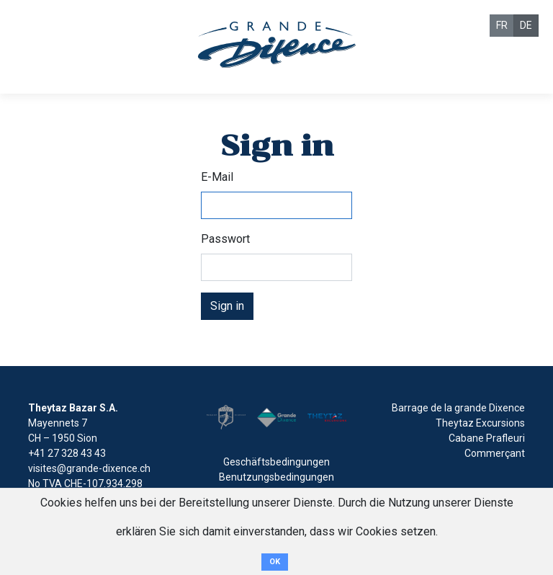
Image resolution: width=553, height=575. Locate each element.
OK (274, 561)
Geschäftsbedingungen (276, 462)
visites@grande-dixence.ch (89, 468)
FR (502, 25)
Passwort (225, 239)
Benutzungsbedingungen (276, 477)
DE (526, 25)
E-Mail (217, 177)
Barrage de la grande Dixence (458, 408)
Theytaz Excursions (480, 423)
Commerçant (494, 453)
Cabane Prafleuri (487, 438)
